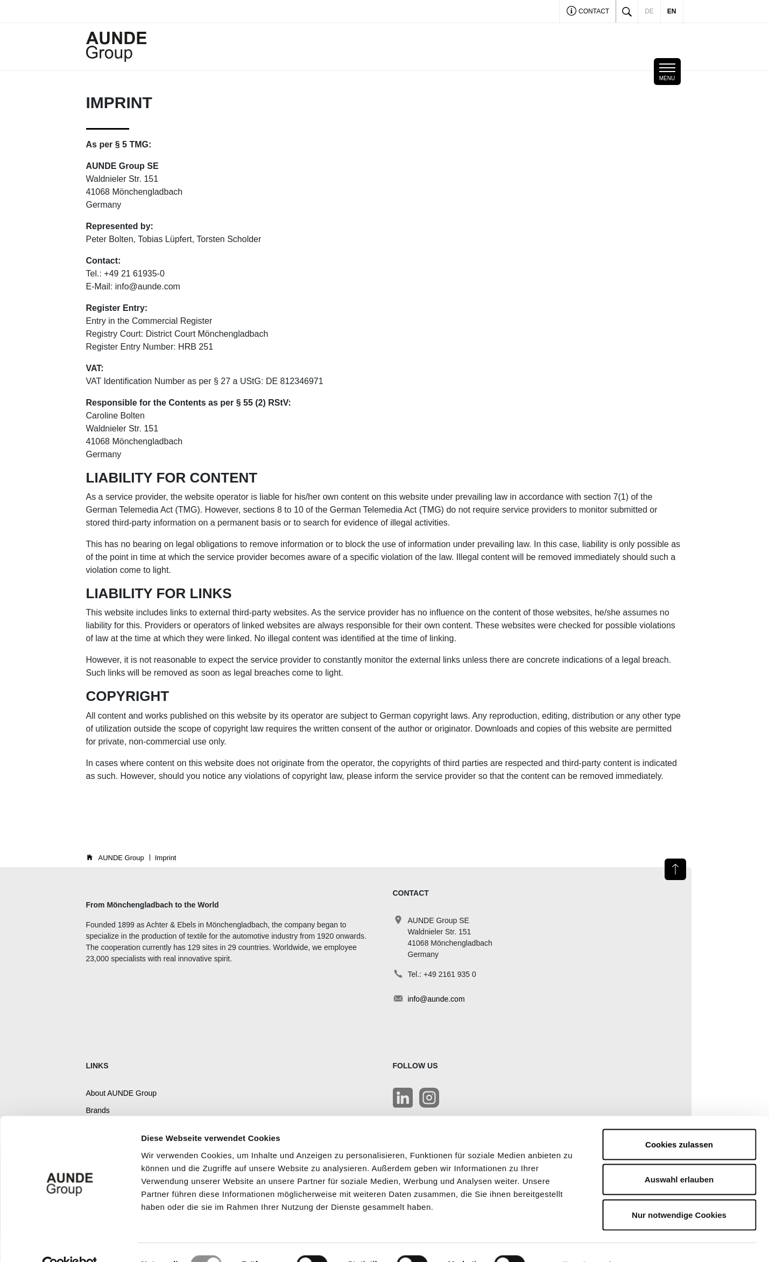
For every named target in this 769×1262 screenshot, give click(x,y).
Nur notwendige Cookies (679, 1191)
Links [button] (97, 1065)
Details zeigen (572, 1240)
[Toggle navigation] (667, 71)
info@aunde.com (436, 999)
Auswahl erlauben (679, 1156)
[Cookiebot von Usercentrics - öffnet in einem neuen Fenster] (70, 1241)
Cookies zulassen (679, 1120)
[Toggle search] (627, 11)
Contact (588, 12)
